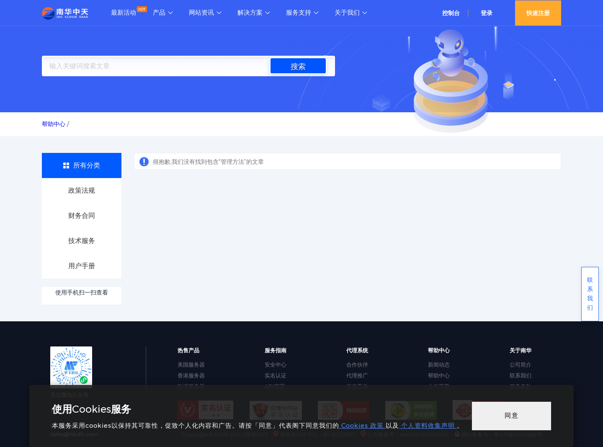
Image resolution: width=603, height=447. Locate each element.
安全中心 (275, 364)
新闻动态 (439, 364)
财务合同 (81, 216)
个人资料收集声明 (428, 425)
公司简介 (520, 364)
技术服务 (81, 241)
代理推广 (357, 375)
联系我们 (520, 375)
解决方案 (250, 12)
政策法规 (81, 190)
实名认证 (275, 375)
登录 (486, 13)
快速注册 (538, 13)
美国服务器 (191, 364)
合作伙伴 (357, 364)
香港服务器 (191, 375)
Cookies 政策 (362, 425)
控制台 (451, 13)
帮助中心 (439, 375)
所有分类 (86, 165)
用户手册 (81, 266)
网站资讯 (201, 12)
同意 (512, 415)
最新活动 (123, 12)
